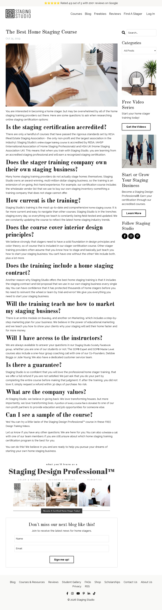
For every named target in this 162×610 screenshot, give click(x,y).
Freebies (100, 14)
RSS (87, 590)
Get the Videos (136, 126)
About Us (146, 586)
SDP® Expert (82, 353)
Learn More (133, 213)
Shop (98, 586)
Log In (150, 14)
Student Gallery (71, 586)
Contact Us (130, 586)
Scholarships (112, 586)
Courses (76, 14)
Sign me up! (61, 563)
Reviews (115, 14)
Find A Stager (133, 14)
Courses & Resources (32, 586)
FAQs (88, 586)
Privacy (76, 590)
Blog (88, 14)
